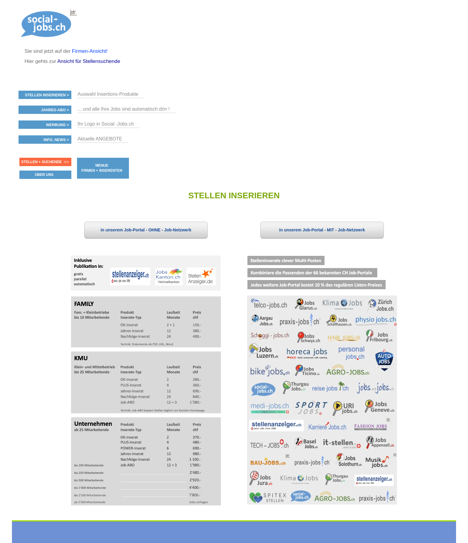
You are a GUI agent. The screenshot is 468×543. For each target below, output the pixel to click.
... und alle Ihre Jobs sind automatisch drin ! (124, 109)
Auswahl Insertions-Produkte (108, 94)
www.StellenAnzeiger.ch (50, 24)
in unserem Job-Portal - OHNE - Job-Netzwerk (146, 230)
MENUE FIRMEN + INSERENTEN (101, 168)
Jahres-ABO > (55, 110)
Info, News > (56, 140)
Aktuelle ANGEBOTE (100, 138)
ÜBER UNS (44, 175)
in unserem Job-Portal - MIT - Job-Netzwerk (322, 230)
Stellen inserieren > (47, 95)
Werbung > (57, 125)
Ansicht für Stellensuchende (88, 61)
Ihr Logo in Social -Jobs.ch (106, 123)
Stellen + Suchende (41, 162)
